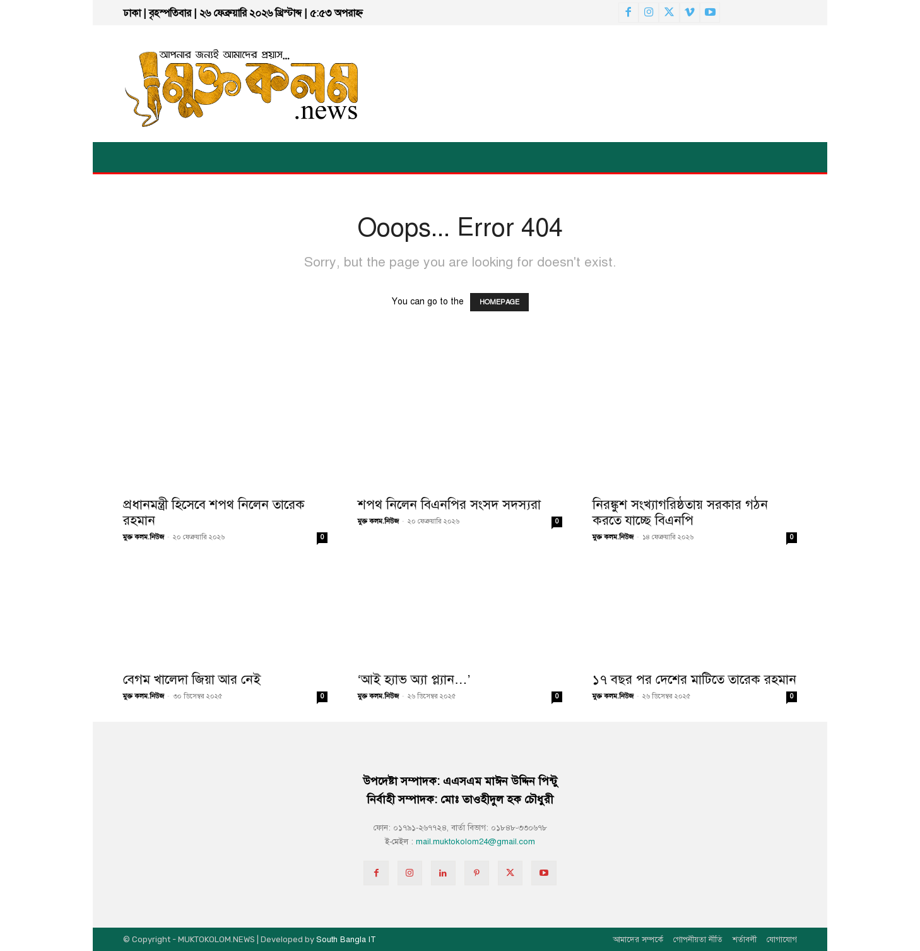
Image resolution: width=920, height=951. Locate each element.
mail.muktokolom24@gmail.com (475, 842)
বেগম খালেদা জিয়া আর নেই (192, 679)
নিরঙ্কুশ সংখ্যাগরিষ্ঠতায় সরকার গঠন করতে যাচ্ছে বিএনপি (680, 512)
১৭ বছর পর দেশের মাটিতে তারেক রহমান (694, 679)
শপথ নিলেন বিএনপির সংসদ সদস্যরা (449, 504)
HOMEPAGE (499, 302)
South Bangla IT (346, 940)
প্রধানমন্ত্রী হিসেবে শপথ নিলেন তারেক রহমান (214, 512)
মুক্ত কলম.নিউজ (143, 537)
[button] (864, 157)
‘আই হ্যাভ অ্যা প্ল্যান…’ (414, 679)
